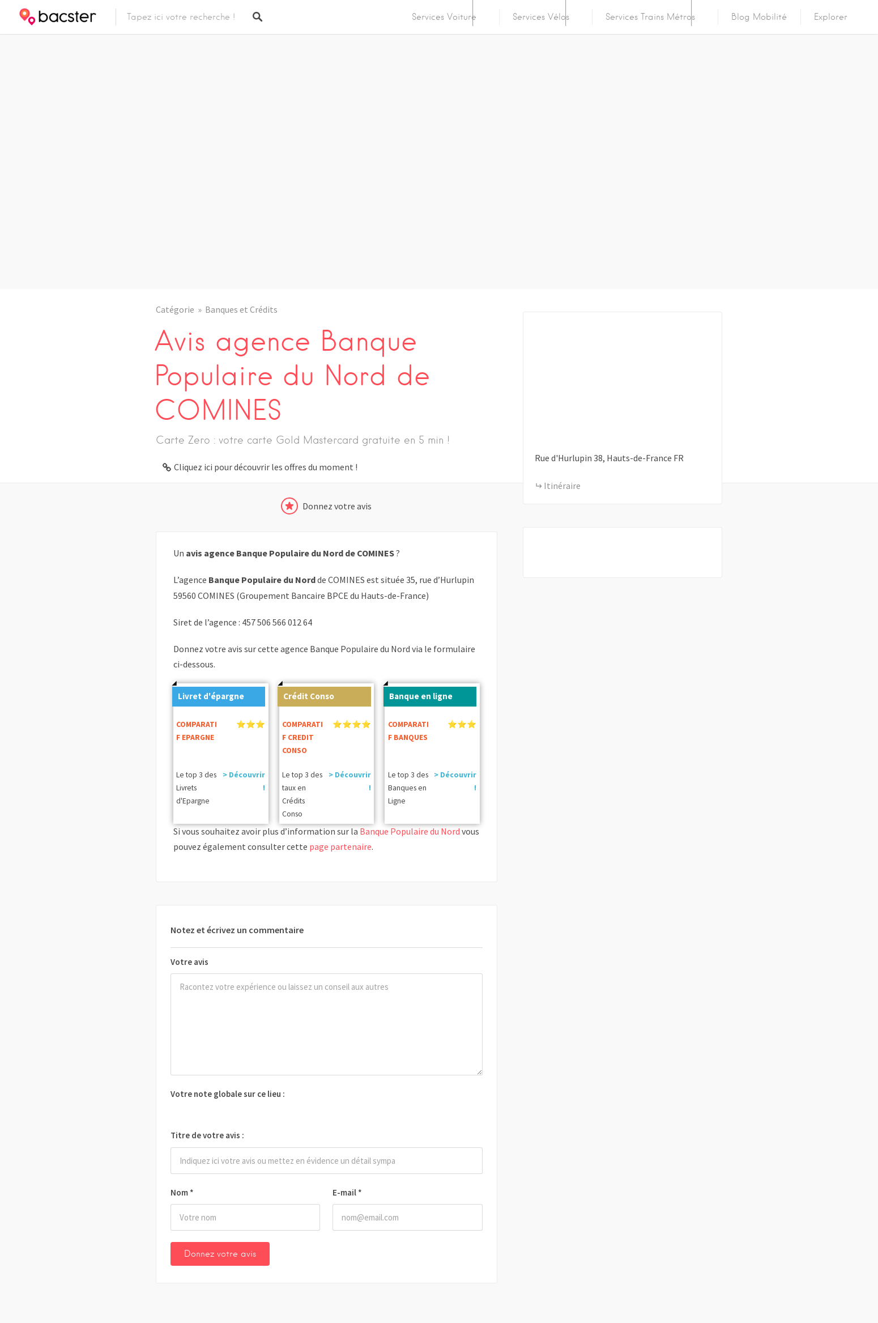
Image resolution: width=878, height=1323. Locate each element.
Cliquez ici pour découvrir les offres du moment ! (265, 467)
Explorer (830, 17)
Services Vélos (541, 17)
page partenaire (340, 846)
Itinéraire (562, 485)
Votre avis (189, 961)
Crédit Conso (306, 694)
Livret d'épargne (208, 694)
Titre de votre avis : (207, 1135)
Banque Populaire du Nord (410, 831)
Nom (182, 1192)
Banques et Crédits (241, 309)
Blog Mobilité (759, 17)
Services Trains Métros (650, 17)
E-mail (347, 1192)
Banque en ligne (418, 694)
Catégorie (175, 309)
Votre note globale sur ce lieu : (228, 1093)
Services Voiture (444, 17)
